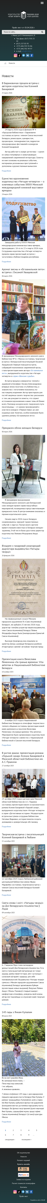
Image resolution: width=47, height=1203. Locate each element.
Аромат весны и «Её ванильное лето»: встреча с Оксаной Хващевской (23, 271)
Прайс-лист (23, 1196)
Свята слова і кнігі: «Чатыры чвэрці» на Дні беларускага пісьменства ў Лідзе (22, 905)
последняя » (26, 1139)
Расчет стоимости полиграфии (23, 1183)
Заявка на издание (23, 1179)
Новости (23, 1156)
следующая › (10, 1139)
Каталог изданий (23, 1160)
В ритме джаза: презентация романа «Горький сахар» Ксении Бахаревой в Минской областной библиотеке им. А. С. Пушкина (23, 757)
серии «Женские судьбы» (23, 376)
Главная (5, 63)
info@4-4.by (26, 51)
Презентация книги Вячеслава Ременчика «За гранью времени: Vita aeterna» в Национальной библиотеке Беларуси (23, 663)
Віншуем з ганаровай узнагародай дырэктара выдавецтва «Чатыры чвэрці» (21, 548)
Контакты (23, 1187)
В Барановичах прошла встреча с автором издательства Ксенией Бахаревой (20, 86)
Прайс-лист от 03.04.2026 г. (23, 27)
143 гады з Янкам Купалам (17, 1012)
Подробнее (6, 171)
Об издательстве (23, 1153)
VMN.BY (43, 1200)
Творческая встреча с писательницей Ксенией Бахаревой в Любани (23, 836)
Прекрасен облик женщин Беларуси (22, 428)
